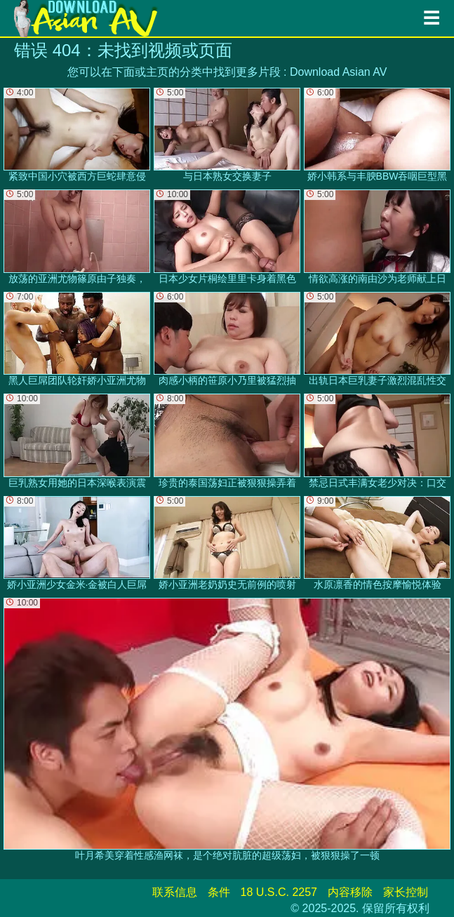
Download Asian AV (338, 72)
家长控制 (405, 892)
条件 (219, 892)
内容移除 (350, 892)
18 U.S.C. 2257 (279, 892)
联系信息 (174, 892)
